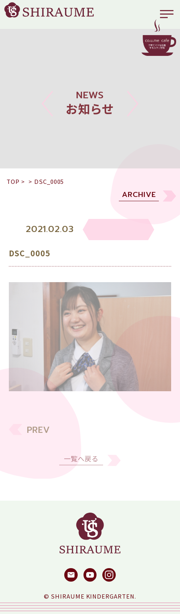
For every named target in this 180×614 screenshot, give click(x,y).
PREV (38, 437)
